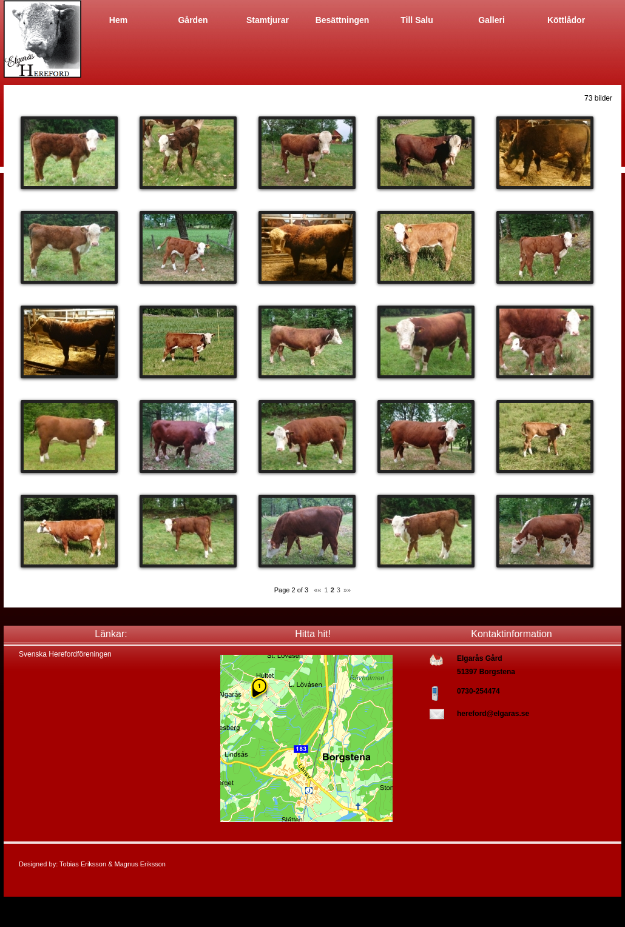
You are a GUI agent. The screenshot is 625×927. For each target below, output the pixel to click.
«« (317, 590)
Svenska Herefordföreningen (65, 654)
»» (347, 590)
